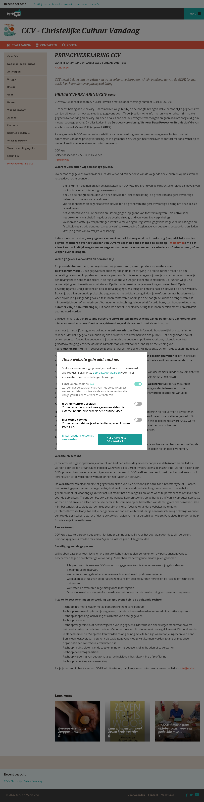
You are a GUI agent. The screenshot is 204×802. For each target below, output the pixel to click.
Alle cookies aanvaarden (117, 439)
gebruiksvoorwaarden (107, 372)
